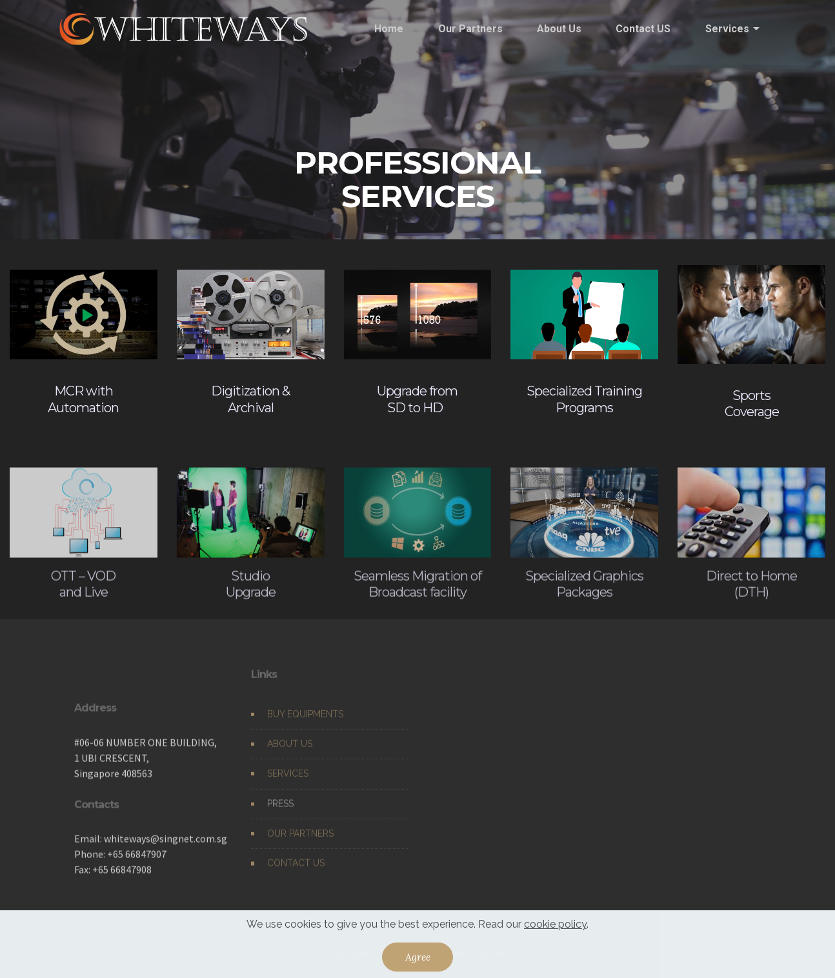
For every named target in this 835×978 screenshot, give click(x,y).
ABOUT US (289, 752)
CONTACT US (296, 871)
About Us (559, 29)
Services (727, 29)
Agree (417, 956)
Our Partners (470, 29)
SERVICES (287, 782)
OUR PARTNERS (300, 842)
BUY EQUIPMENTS (305, 722)
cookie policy (555, 924)
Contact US (643, 29)
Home (388, 29)
